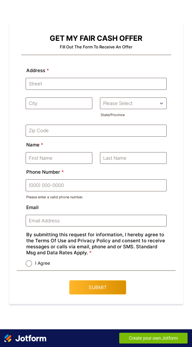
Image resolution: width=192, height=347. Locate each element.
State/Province (113, 115)
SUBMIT (98, 287)
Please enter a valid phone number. (54, 197)
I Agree (42, 263)
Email (32, 207)
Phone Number (45, 172)
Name (34, 145)
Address (37, 70)
